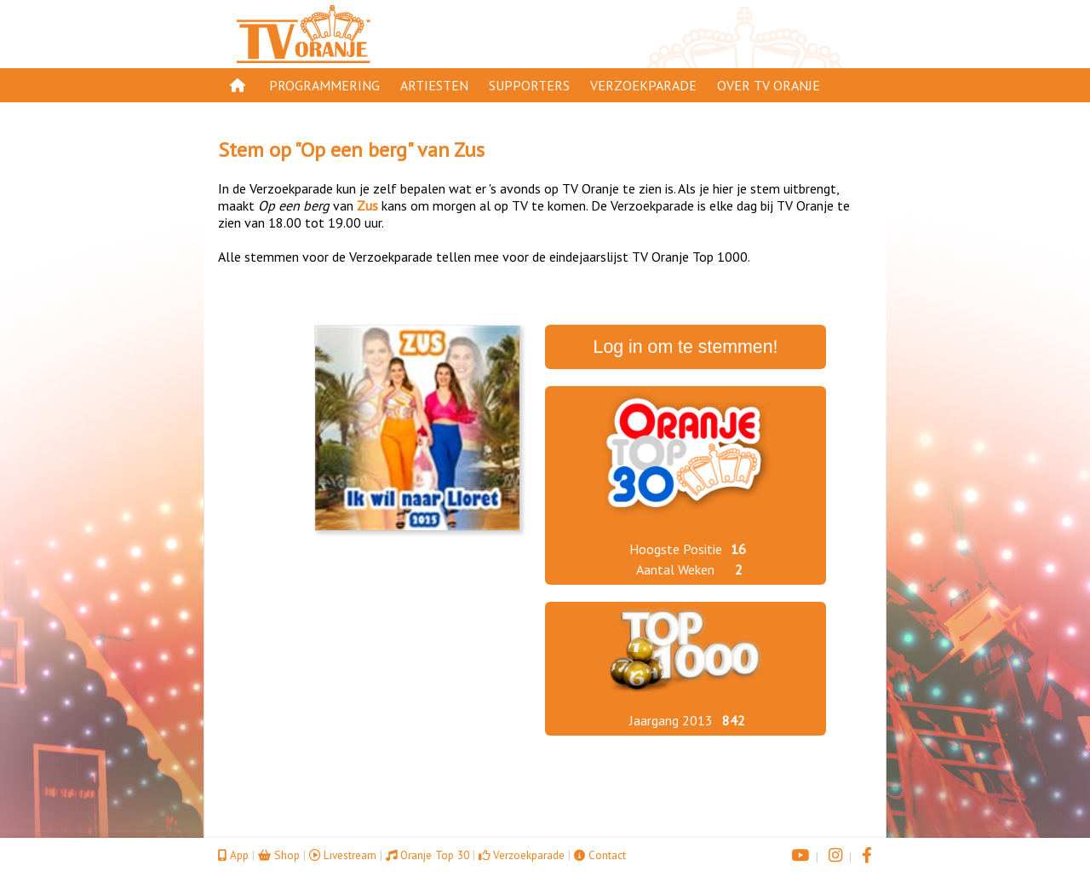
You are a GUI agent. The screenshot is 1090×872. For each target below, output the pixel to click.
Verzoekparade (643, 85)
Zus (469, 149)
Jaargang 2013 (671, 720)
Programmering (324, 85)
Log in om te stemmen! (686, 347)
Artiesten (434, 85)
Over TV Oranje (768, 85)
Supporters (529, 85)
